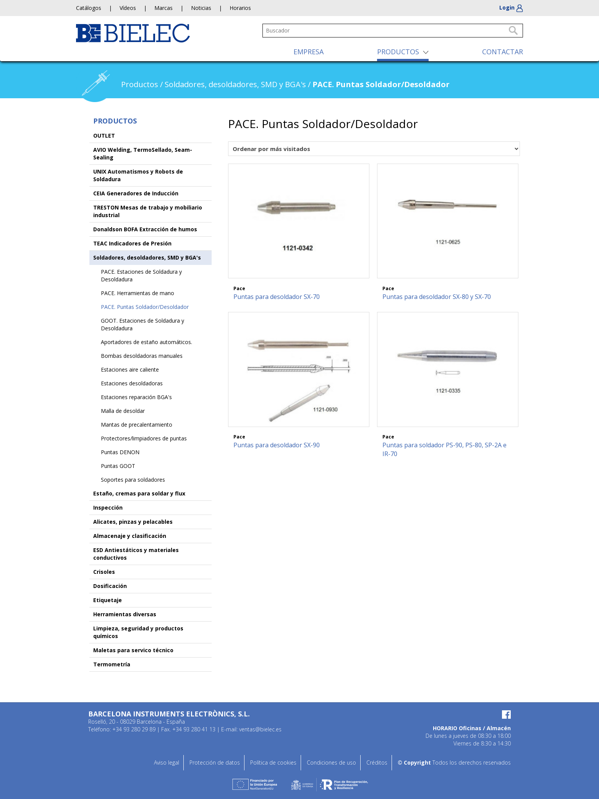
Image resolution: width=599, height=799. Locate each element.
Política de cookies (273, 762)
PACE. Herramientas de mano (137, 293)
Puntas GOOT (118, 465)
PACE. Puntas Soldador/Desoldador (145, 306)
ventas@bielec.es (260, 729)
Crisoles (104, 571)
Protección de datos (214, 762)
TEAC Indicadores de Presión (132, 243)
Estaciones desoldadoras (132, 383)
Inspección (108, 507)
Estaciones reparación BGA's (136, 397)
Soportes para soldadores (133, 479)
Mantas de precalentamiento (136, 424)
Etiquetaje (107, 600)
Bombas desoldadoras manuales (142, 355)
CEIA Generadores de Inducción (135, 193)
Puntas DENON (120, 452)
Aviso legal (166, 762)
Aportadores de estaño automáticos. (146, 342)
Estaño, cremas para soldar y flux (139, 493)
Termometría (111, 664)
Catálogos (88, 7)
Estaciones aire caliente (130, 369)
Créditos (376, 762)
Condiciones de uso (331, 762)
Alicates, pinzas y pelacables (133, 521)
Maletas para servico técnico (133, 650)
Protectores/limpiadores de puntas (144, 438)
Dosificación (110, 586)
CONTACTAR (502, 51)
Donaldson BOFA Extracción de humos (145, 229)
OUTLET (104, 135)
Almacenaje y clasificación (129, 535)
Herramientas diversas (124, 614)
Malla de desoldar (123, 410)
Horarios (240, 7)
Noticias (201, 7)
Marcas (163, 7)
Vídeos (128, 7)
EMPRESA (308, 51)
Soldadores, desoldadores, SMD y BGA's (147, 257)
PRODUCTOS (398, 51)
